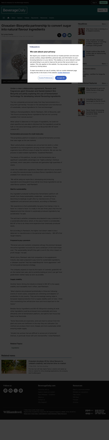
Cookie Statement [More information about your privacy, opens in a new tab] (64, 72)
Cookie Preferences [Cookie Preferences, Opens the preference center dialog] (46, 78)
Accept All (61, 78)
